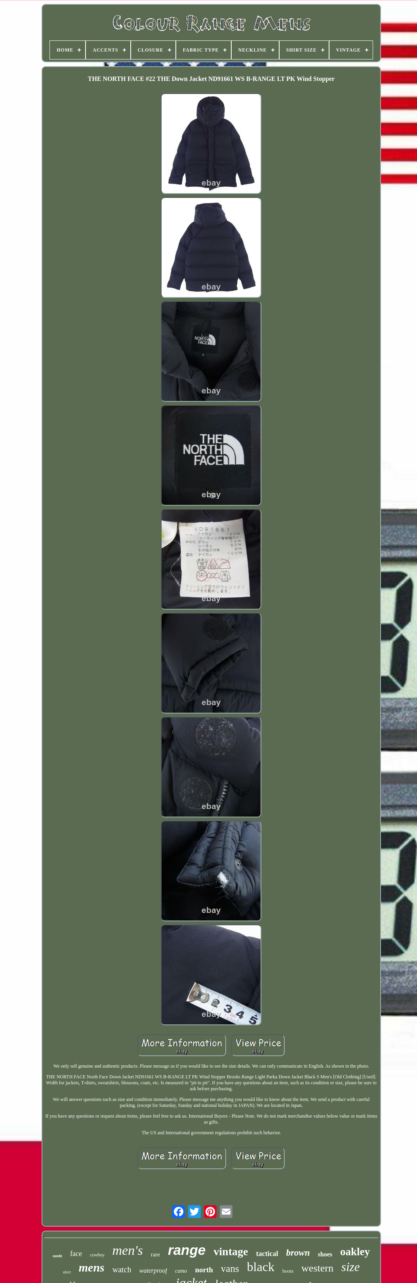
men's (127, 1250)
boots (287, 1271)
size (350, 1267)
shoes (325, 1254)
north (204, 1270)
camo (181, 1271)
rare (155, 1254)
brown (298, 1253)
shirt (67, 1272)
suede (57, 1256)
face (76, 1254)
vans (230, 1268)
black (260, 1267)
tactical (267, 1254)
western (317, 1268)
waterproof (153, 1270)
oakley (355, 1252)
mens (92, 1267)
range (187, 1250)
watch (121, 1269)
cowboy (97, 1255)
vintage (230, 1251)
